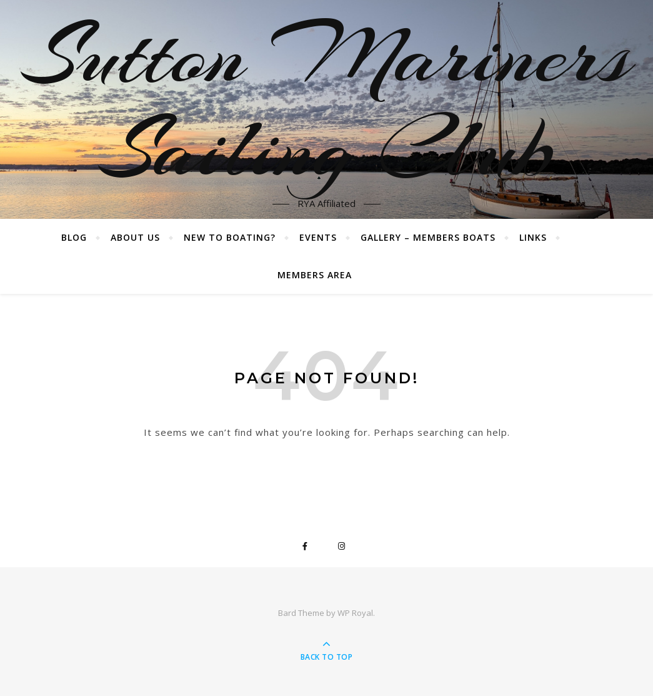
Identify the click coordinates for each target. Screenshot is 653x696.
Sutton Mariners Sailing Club (326, 102)
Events (318, 237)
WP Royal (355, 612)
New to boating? (230, 237)
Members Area (314, 275)
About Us (135, 237)
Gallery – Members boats (428, 237)
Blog (74, 237)
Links (533, 237)
